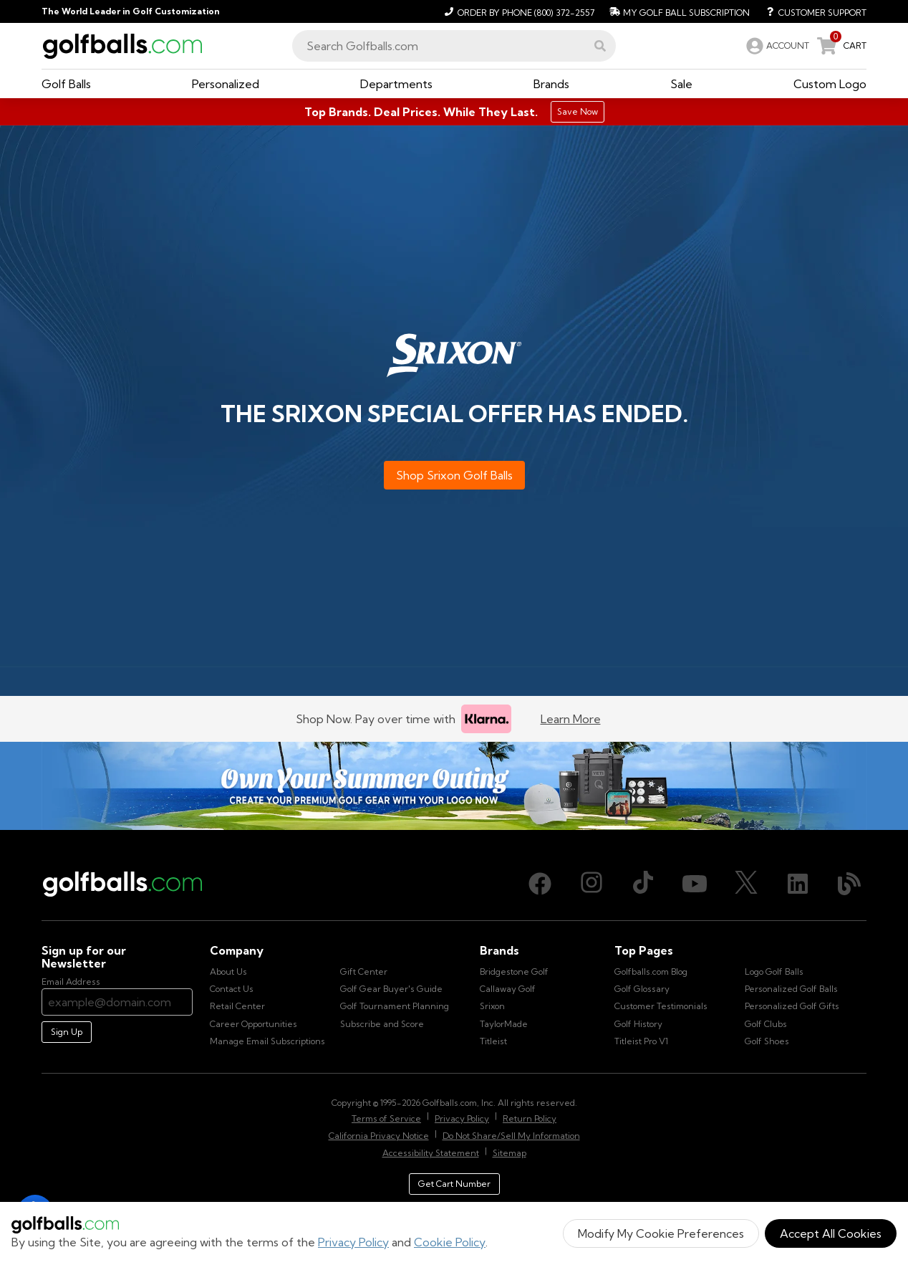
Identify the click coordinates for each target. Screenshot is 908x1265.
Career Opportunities (253, 1023)
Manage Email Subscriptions (267, 1041)
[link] (776, 45)
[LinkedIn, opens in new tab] (798, 883)
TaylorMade (504, 1023)
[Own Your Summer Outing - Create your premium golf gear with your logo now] (454, 786)
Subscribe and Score (382, 1023)
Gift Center (363, 971)
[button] (600, 45)
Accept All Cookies (831, 1233)
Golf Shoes (767, 1041)
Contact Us (231, 988)
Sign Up (66, 1031)
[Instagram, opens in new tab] (591, 883)
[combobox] (453, 46)
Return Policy (529, 1118)
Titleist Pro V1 (641, 1041)
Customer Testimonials (660, 1006)
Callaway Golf (508, 988)
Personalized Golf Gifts (792, 1006)
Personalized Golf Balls (791, 988)
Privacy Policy (353, 1242)
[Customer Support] (810, 11)
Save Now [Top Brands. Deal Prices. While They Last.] (577, 111)
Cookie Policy (450, 1242)
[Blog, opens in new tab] (849, 883)
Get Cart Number (454, 1183)
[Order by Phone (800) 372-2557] (517, 11)
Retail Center (237, 1006)
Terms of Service (386, 1118)
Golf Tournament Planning (394, 1006)
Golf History (638, 1023)
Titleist (493, 1041)
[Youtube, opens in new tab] (694, 883)
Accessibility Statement (430, 1152)
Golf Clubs (766, 1023)
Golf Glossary (642, 988)
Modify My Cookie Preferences (661, 1233)
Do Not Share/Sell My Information (511, 1135)
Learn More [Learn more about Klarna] (571, 719)
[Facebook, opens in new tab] (540, 883)
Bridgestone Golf (514, 971)
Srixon (492, 1006)
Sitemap (509, 1152)
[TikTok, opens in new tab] (643, 883)
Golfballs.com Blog (650, 971)
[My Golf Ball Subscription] (677, 11)
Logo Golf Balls (774, 971)
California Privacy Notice (379, 1135)
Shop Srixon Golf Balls (454, 475)
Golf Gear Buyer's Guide (391, 988)
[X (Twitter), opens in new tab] (746, 883)
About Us (228, 971)
